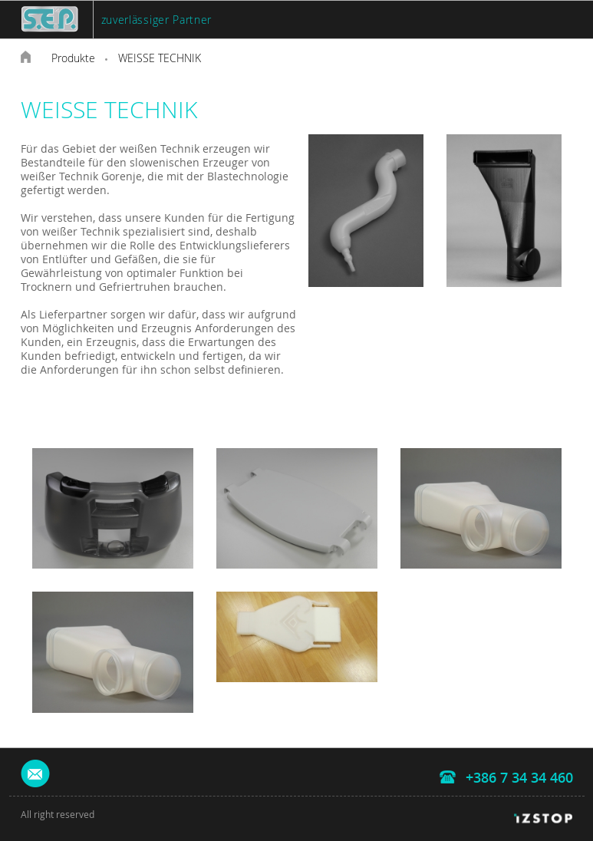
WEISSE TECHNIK (159, 58)
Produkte (73, 58)
